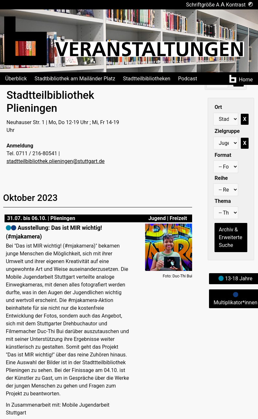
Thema (223, 201)
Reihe (221, 178)
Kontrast (239, 5)
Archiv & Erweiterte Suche (230, 237)
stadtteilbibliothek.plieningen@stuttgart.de (55, 161)
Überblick (16, 79)
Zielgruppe (227, 131)
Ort (218, 107)
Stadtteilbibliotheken (146, 79)
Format (223, 155)
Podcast (187, 79)
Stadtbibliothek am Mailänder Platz (75, 79)
